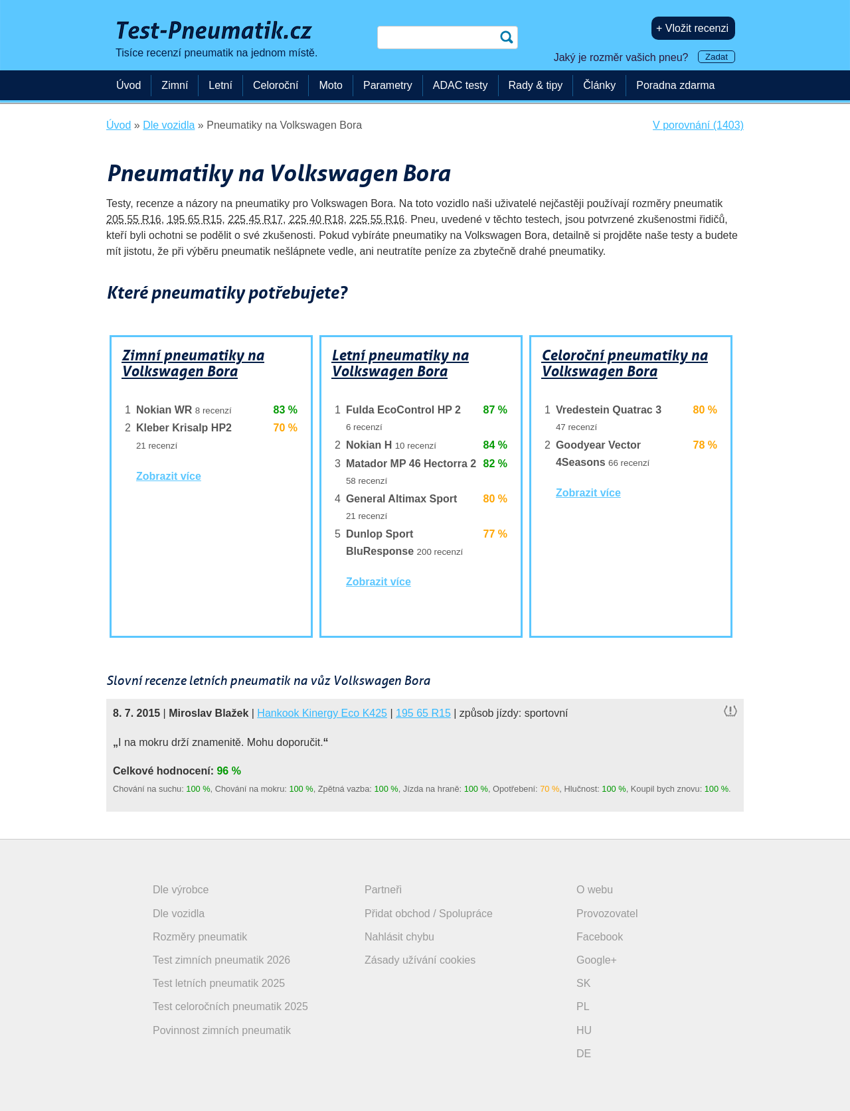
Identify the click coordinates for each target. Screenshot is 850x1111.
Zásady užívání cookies (420, 960)
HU (584, 1030)
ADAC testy (460, 85)
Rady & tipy (536, 85)
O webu (594, 889)
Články (599, 85)
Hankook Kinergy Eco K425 (322, 713)
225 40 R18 (316, 219)
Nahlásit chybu (399, 936)
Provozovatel (607, 913)
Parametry (387, 85)
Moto (331, 85)
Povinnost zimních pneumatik (222, 1030)
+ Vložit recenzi (692, 28)
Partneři (383, 889)
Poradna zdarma (675, 85)
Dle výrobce (181, 889)
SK (583, 983)
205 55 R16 (133, 219)
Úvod (128, 85)
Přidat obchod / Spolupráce (429, 913)
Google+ (596, 960)
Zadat (716, 57)
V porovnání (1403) (698, 125)
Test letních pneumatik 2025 (219, 983)
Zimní (174, 85)
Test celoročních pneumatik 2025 (230, 1006)
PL (583, 1006)
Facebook (599, 936)
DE (583, 1053)
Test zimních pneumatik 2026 (221, 960)
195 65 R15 (194, 219)
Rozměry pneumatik (200, 936)
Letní (220, 85)
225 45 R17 (255, 219)
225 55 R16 (377, 219)
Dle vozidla (179, 913)
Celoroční (275, 85)
